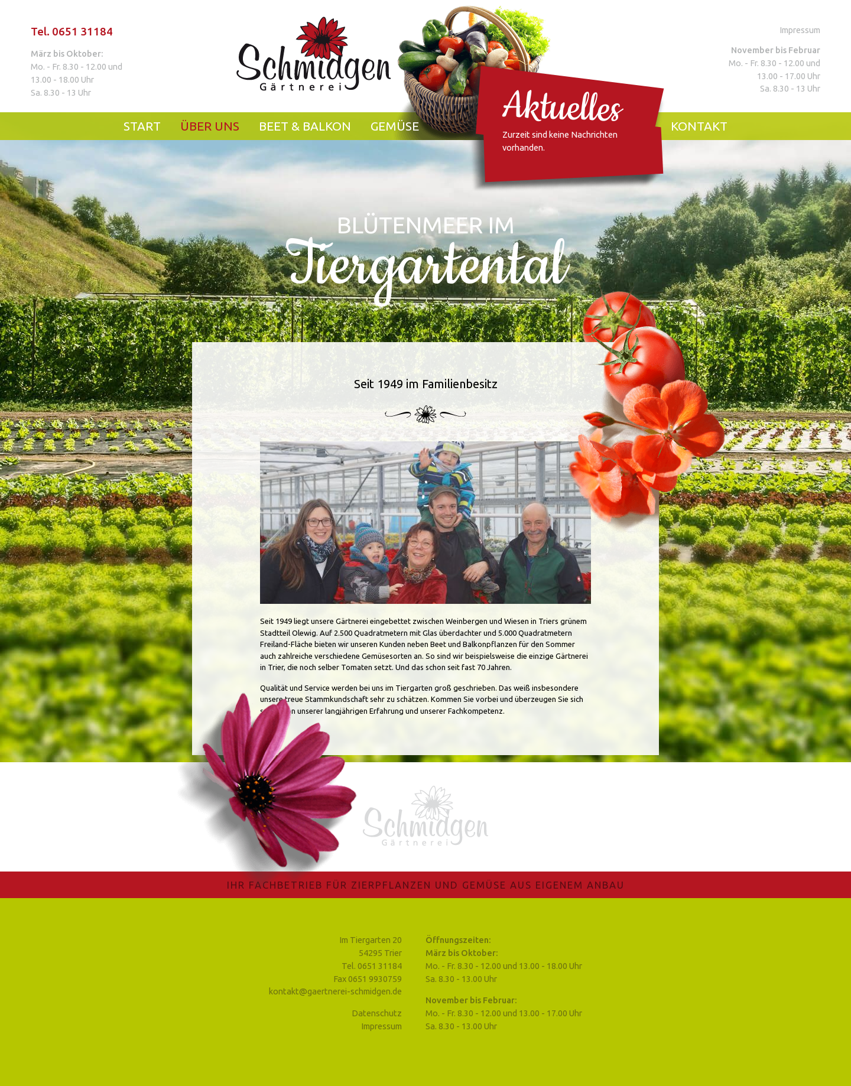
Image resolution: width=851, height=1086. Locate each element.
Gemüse (395, 126)
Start (142, 126)
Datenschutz (377, 1013)
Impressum (799, 30)
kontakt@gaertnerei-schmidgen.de (335, 991)
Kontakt (699, 126)
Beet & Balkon (305, 126)
